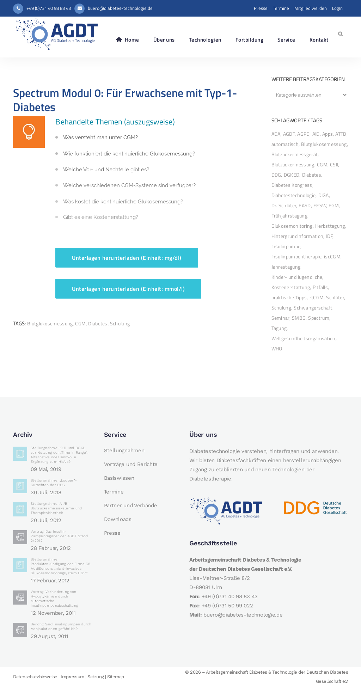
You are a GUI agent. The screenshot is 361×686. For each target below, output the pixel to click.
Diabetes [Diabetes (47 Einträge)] (311, 174)
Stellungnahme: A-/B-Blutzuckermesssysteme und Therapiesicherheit (56, 508)
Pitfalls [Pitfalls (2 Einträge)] (320, 287)
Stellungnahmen (124, 450)
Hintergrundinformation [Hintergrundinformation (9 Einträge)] (297, 236)
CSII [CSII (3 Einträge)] (334, 164)
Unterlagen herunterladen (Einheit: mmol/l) (128, 288)
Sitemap (115, 676)
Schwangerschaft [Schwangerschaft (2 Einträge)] (313, 307)
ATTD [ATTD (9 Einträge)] (340, 133)
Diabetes (97, 323)
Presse (261, 8)
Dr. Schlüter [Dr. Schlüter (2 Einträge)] (283, 205)
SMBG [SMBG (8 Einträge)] (299, 317)
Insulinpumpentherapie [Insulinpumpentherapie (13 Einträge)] (296, 256)
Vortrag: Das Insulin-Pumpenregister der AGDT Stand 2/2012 (59, 536)
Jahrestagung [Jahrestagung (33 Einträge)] (286, 266)
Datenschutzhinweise (35, 676)
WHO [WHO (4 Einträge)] (276, 348)
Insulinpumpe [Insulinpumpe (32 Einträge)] (286, 246)
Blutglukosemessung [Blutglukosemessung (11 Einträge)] (324, 144)
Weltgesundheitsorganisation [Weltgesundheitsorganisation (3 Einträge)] (303, 338)
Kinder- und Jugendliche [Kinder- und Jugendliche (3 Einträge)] (297, 277)
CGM (80, 323)
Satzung (95, 676)
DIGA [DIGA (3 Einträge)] (323, 195)
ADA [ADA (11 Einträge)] (276, 133)
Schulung (120, 323)
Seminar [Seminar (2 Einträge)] (280, 317)
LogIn (337, 8)
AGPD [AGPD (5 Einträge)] (303, 133)
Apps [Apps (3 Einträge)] (327, 133)
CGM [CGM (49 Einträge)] (322, 164)
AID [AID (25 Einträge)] (316, 133)
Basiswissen (119, 478)
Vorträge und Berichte (131, 464)
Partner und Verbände (130, 505)
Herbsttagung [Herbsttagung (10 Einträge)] (330, 225)
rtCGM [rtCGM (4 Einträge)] (317, 297)
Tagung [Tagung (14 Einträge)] (279, 328)
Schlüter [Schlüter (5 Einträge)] (335, 297)
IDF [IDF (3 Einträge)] (329, 236)
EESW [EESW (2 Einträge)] (319, 205)
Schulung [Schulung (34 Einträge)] (281, 307)
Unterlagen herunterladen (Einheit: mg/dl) (127, 257)
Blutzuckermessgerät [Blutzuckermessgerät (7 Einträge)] (294, 154)
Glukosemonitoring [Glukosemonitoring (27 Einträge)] (292, 225)
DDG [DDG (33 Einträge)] (276, 174)
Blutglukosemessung (50, 323)
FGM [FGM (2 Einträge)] (334, 205)
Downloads (117, 519)
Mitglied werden (310, 8)
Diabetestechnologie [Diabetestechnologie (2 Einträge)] (293, 195)
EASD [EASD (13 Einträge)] (305, 205)
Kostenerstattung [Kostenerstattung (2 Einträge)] (290, 287)
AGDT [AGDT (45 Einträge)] (289, 133)
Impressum (72, 676)
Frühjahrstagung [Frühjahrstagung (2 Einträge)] (289, 215)
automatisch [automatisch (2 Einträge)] (285, 144)
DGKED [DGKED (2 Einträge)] (292, 174)
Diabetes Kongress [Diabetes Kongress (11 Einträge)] (291, 185)
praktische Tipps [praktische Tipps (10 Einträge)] (289, 297)
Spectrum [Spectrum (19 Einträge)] (318, 317)
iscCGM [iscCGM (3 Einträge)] (332, 256)
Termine (281, 8)
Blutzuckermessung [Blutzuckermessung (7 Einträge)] (292, 164)
